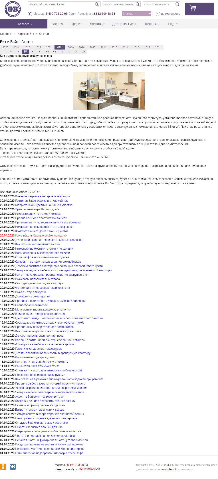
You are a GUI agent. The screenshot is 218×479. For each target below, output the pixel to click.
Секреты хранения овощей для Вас (38, 427)
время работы (171, 13)
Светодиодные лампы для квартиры (39, 283)
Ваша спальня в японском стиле (37, 366)
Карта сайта (26, 34)
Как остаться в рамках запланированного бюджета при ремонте (59, 379)
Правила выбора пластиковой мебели (41, 218)
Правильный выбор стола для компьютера (44, 327)
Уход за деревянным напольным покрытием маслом (51, 388)
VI (40, 51)
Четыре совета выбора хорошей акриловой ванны (49, 414)
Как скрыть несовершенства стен (37, 244)
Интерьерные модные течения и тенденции (44, 248)
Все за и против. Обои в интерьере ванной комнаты (50, 340)
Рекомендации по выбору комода (38, 213)
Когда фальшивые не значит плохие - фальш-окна (49, 444)
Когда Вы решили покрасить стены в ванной (45, 401)
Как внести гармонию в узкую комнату (41, 361)
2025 (5, 47)
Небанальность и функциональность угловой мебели (51, 440)
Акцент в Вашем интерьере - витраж (39, 396)
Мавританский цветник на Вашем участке (43, 205)
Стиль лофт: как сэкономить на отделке (42, 257)
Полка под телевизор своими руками (40, 375)
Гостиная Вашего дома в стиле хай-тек (41, 200)
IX (62, 51)
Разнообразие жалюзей (31, 305)
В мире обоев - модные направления (40, 314)
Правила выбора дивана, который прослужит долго (50, 383)
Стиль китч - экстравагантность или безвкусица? (48, 370)
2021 (49, 47)
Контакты (152, 24)
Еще (171, 24)
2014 (125, 47)
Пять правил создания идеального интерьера (46, 418)
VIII (54, 51)
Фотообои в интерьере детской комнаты (42, 287)
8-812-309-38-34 (104, 13)
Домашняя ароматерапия (33, 296)
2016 (103, 47)
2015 (114, 47)
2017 (93, 47)
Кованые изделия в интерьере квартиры (42, 196)
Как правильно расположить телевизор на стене (48, 331)
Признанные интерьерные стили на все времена (48, 222)
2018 (82, 47)
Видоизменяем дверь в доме (34, 357)
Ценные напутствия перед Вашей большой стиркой (49, 449)
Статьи (44, 34)
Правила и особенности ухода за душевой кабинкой (50, 301)
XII (83, 51)
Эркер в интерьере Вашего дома (37, 209)
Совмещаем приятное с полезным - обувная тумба (49, 322)
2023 (27, 47)
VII (47, 51)
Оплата (57, 24)
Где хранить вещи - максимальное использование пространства (59, 318)
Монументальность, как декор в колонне (42, 309)
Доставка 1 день (124, 24)
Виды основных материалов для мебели (42, 253)
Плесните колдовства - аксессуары (38, 348)
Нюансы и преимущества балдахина (40, 405)
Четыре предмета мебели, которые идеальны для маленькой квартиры (63, 270)
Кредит (76, 24)
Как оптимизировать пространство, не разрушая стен (51, 274)
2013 (136, 47)
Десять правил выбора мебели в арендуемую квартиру (52, 353)
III (18, 51)
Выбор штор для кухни (30, 292)
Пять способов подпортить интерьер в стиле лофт (49, 453)
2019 (71, 47)
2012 (147, 47)
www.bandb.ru (171, 469)
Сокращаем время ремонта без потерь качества (48, 431)
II (10, 51)
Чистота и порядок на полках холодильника (45, 435)
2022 (38, 47)
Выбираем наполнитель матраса (37, 279)
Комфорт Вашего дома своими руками (41, 231)
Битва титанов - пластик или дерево (39, 409)
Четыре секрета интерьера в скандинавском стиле (49, 392)
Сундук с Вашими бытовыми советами (41, 422)
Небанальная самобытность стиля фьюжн (44, 227)
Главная (5, 34)
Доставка (97, 24)
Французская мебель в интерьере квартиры (44, 344)
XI (76, 51)
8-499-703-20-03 (56, 13)
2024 (16, 47)
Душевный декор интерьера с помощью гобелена (48, 240)
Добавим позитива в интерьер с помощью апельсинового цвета (59, 266)
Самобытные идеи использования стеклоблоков (48, 261)
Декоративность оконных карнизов (39, 335)
